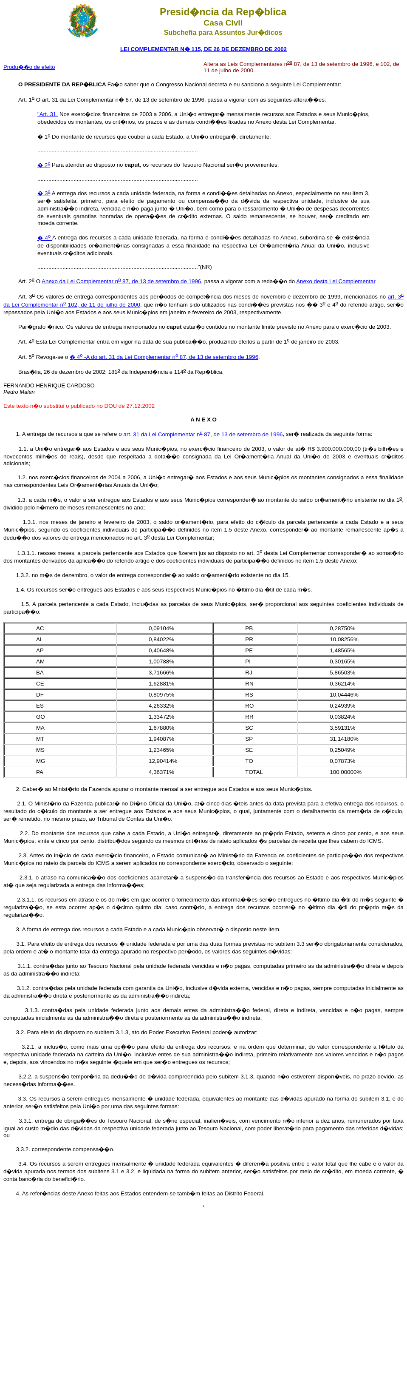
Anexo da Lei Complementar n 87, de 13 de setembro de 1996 (121, 281)
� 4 (44, 238)
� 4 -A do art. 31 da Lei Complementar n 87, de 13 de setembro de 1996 (164, 357)
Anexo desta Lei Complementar (335, 281)
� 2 (43, 165)
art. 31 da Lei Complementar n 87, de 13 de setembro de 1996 (203, 434)
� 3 (44, 193)
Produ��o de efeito (29, 67)
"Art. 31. (47, 114)
